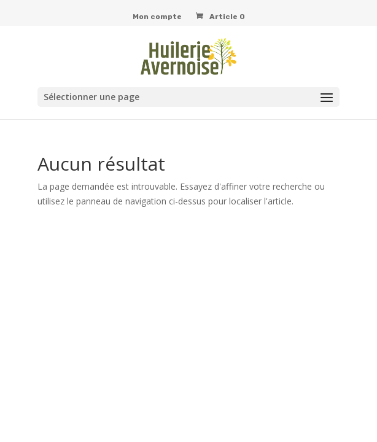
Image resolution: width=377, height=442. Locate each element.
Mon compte (157, 17)
